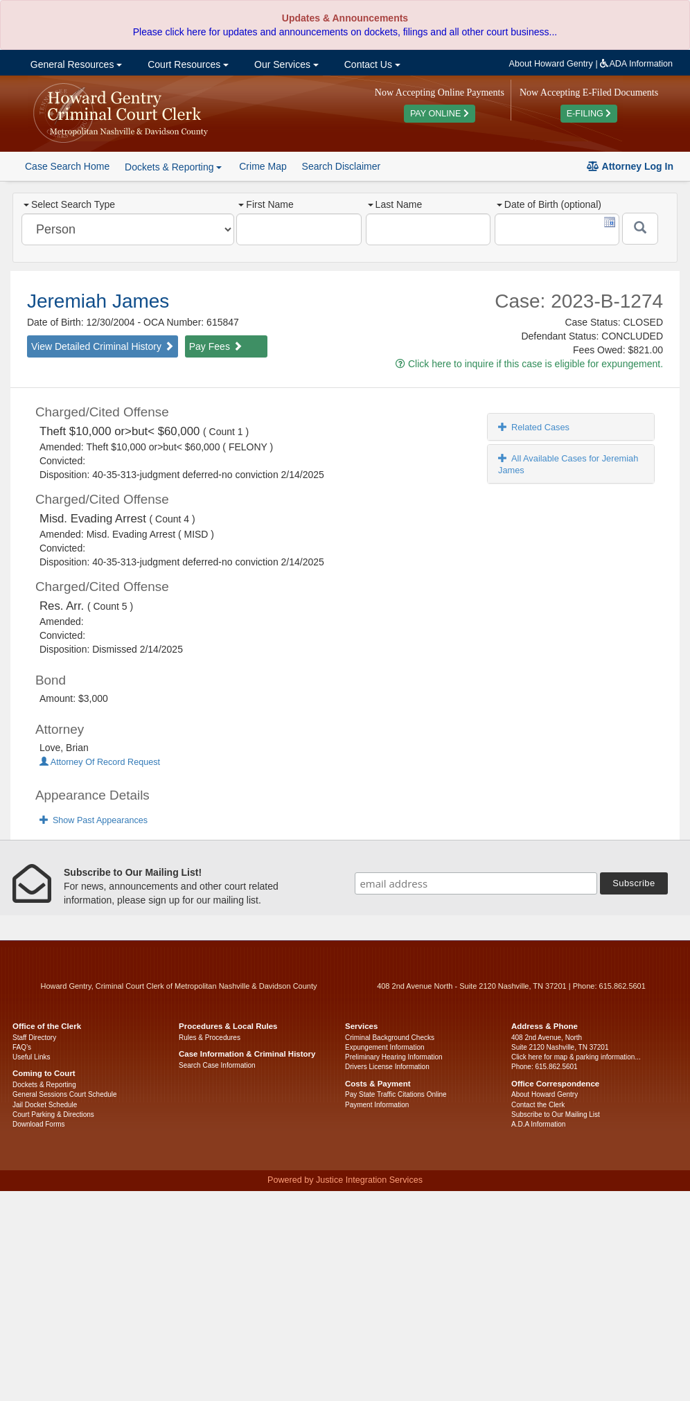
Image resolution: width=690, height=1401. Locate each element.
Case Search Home (67, 166)
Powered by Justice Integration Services (345, 1180)
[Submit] (640, 229)
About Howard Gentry (551, 64)
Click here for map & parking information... (576, 1057)
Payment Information (377, 1105)
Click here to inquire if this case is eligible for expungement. (529, 363)
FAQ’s (21, 1047)
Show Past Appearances (93, 820)
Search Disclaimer (341, 166)
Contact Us (371, 64)
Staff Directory (34, 1037)
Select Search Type (69, 204)
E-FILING (589, 113)
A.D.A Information (538, 1124)
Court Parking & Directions (53, 1114)
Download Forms (38, 1124)
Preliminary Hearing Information (394, 1057)
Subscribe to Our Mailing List (555, 1114)
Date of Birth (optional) (549, 204)
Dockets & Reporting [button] (173, 167)
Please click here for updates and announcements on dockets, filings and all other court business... (345, 31)
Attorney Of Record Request (99, 762)
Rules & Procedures (209, 1037)
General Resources (75, 64)
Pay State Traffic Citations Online (396, 1094)
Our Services (285, 64)
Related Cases (533, 427)
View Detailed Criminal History (102, 346)
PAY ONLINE (439, 113)
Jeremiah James (98, 301)
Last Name (395, 204)
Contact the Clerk (538, 1105)
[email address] (476, 883)
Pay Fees (215, 346)
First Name (265, 204)
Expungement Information (385, 1047)
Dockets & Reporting (44, 1085)
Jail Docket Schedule (44, 1105)
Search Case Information (217, 1065)
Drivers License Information (387, 1066)
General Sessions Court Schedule (64, 1094)
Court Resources (187, 64)
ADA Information (636, 64)
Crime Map (262, 166)
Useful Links (31, 1057)
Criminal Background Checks (389, 1037)
